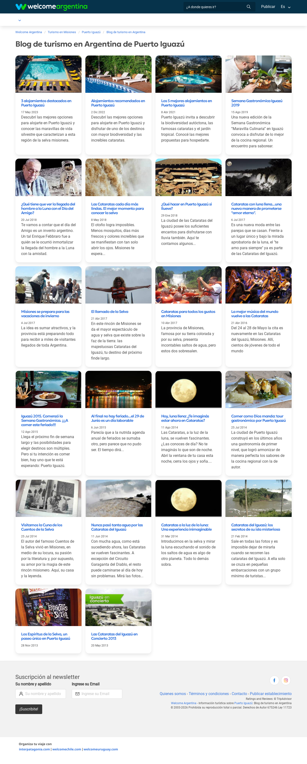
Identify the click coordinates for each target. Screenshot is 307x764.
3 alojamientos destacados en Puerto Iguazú (46, 103)
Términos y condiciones (208, 700)
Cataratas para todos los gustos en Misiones (188, 320)
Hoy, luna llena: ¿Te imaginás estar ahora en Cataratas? (185, 424)
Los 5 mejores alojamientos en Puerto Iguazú (186, 103)
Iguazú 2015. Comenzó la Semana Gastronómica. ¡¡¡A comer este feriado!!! (44, 427)
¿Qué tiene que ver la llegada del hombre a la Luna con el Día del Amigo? (48, 209)
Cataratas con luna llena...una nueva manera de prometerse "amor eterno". (256, 209)
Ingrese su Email (86, 691)
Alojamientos (59, 20)
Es (283, 6)
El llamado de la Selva (109, 318)
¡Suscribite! (28, 716)
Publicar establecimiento (270, 700)
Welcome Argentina (185, 710)
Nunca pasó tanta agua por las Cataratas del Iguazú (117, 533)
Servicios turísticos (139, 20)
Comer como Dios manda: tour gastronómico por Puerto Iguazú (258, 424)
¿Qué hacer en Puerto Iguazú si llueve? (186, 207)
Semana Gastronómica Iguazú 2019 (256, 103)
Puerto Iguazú (27, 20)
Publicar (268, 6)
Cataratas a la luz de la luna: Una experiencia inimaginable (186, 533)
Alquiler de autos (100, 20)
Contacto (239, 700)
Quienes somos (171, 700)
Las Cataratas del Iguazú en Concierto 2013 (114, 642)
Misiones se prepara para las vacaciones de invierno (45, 320)
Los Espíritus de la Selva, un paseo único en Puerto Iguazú (45, 642)
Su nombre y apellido (33, 691)
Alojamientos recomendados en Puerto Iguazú (118, 103)
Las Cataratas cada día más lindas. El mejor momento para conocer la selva (117, 209)
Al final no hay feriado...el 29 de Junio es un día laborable (117, 424)
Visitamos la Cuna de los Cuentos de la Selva (41, 533)
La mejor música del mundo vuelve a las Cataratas (254, 320)
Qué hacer (207, 20)
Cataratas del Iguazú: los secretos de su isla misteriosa (255, 533)
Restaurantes (182, 20)
